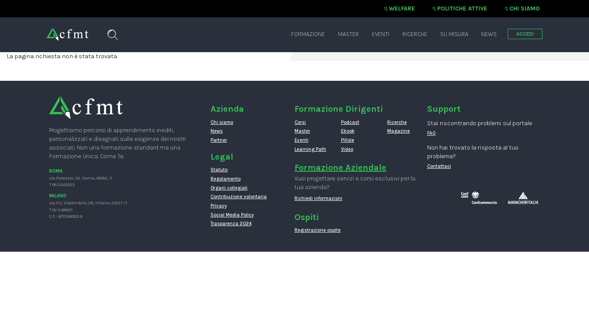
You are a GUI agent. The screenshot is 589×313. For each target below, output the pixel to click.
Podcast (350, 122)
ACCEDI (525, 34)
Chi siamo (524, 8)
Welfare (402, 8)
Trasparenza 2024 (231, 223)
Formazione (308, 34)
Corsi (300, 122)
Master (348, 34)
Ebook (348, 131)
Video (347, 149)
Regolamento (226, 179)
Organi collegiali (229, 188)
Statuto (219, 170)
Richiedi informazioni (318, 198)
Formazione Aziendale (340, 168)
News (489, 34)
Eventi (380, 34)
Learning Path (310, 149)
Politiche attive (462, 8)
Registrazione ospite (317, 230)
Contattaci (439, 166)
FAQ (431, 133)
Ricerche (414, 34)
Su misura (454, 34)
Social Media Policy (232, 215)
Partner (219, 140)
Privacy (219, 206)
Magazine (398, 131)
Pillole (347, 140)
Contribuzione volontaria (239, 197)
